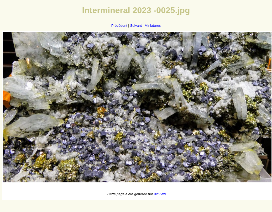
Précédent (119, 26)
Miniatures (153, 26)
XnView (160, 194)
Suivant (136, 26)
